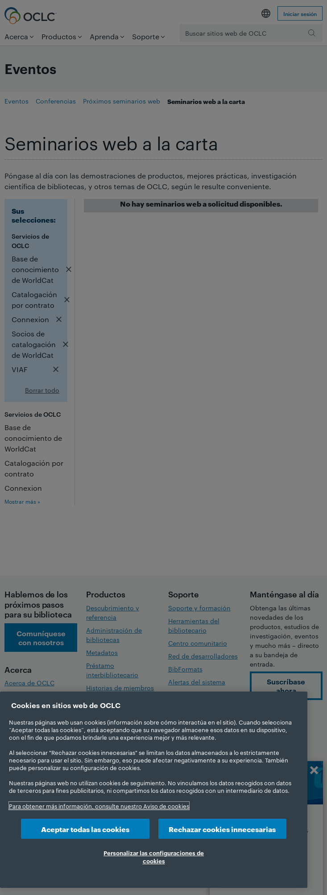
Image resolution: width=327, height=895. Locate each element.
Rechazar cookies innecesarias (222, 829)
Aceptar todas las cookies (85, 829)
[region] (153, 790)
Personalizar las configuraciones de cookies (153, 857)
